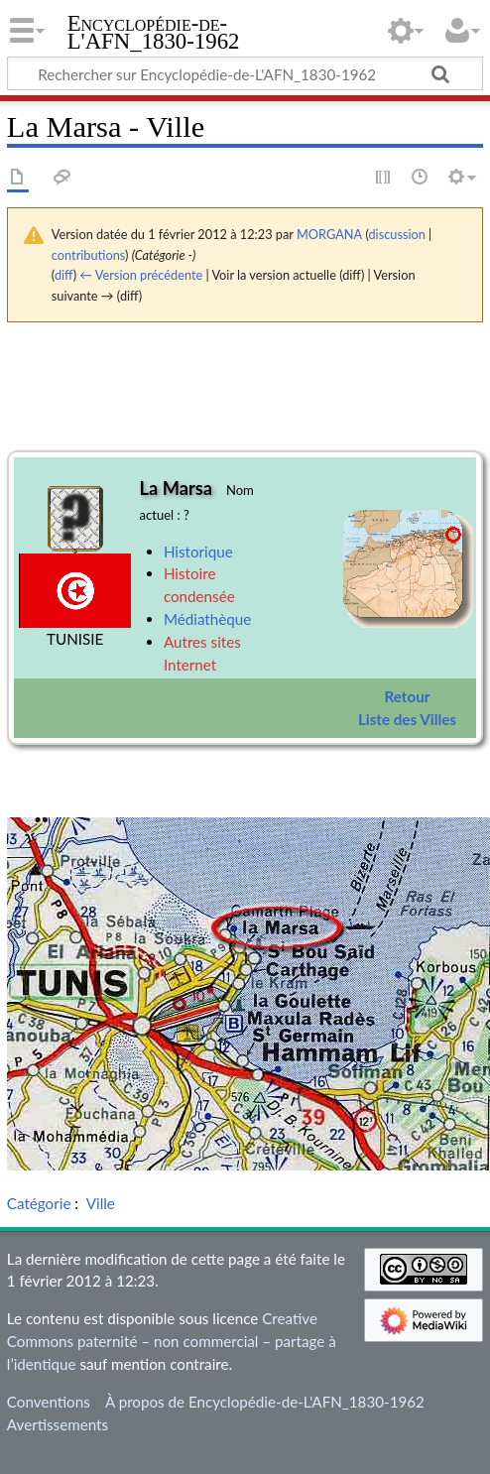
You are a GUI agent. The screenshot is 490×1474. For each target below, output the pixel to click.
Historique (198, 551)
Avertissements (57, 1424)
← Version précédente (140, 275)
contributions (88, 255)
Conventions (48, 1402)
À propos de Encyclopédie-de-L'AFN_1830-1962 (265, 1402)
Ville (100, 1203)
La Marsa (176, 488)
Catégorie (39, 1203)
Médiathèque (207, 619)
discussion (396, 234)
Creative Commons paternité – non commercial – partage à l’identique (171, 1341)
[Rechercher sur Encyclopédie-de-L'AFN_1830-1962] (245, 73)
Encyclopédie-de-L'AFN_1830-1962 (153, 34)
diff (64, 275)
